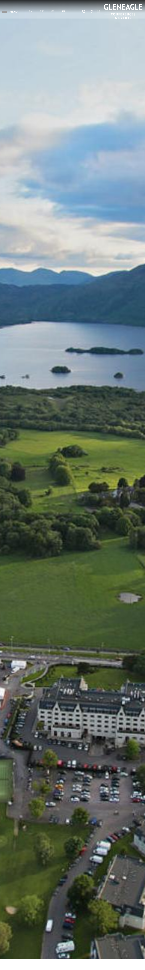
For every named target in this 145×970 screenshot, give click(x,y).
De (42, 11)
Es (53, 11)
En (30, 11)
